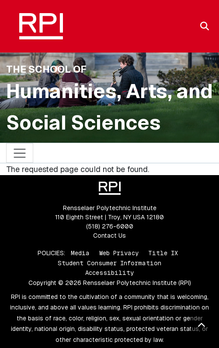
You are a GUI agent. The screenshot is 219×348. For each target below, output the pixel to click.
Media (80, 253)
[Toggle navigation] (20, 153)
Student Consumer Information (109, 263)
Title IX (163, 253)
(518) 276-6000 (109, 226)
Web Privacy (119, 253)
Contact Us (109, 235)
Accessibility (109, 273)
